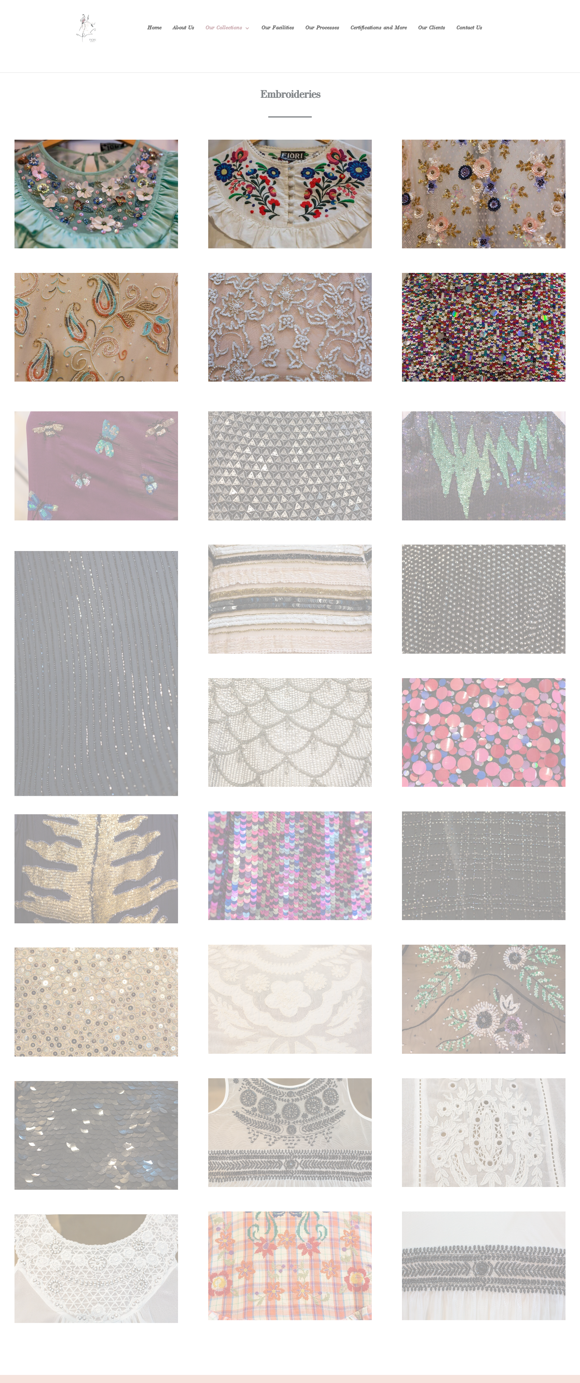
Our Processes (322, 28)
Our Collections (223, 28)
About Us (183, 28)
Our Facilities (277, 28)
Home (154, 28)
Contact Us (469, 28)
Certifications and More (378, 28)
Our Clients (431, 28)
